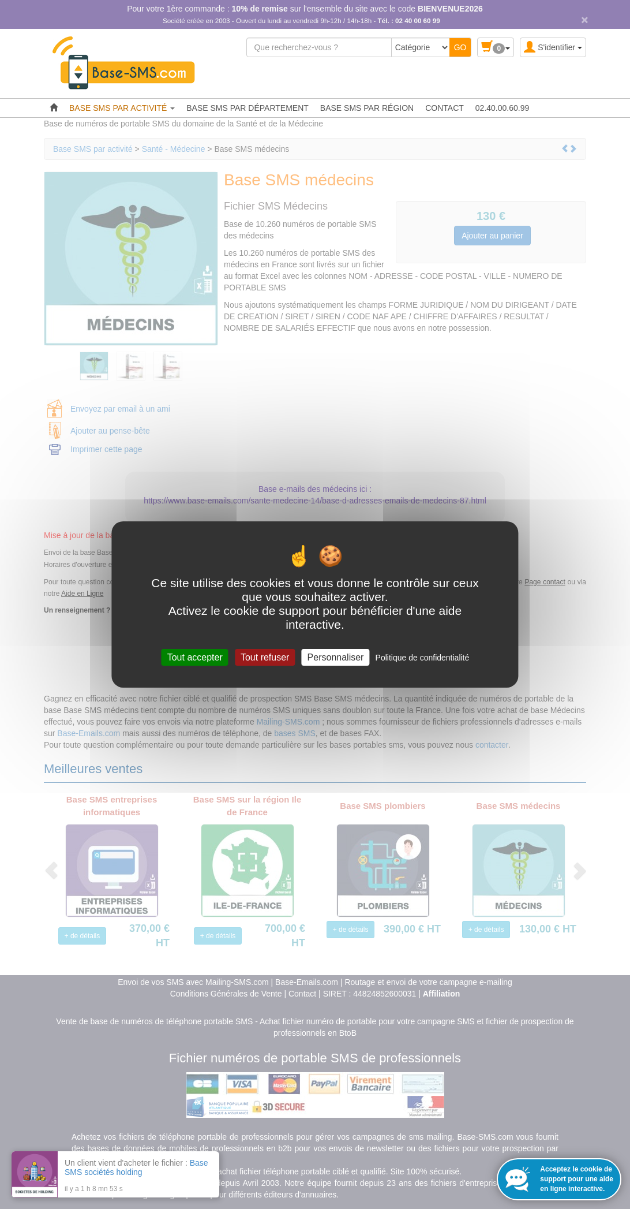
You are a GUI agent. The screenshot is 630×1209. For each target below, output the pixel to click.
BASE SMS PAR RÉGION (367, 108)
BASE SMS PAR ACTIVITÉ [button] (122, 108)
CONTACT (444, 108)
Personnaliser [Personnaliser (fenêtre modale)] (336, 657)
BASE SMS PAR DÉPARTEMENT (247, 108)
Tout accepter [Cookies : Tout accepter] (195, 657)
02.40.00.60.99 (502, 108)
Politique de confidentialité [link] (423, 657)
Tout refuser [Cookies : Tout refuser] (265, 657)
